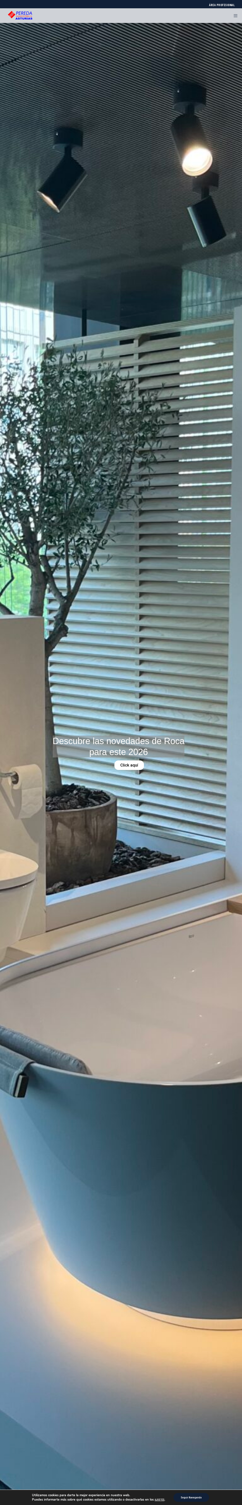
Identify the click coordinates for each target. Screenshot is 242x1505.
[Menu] (234, 15)
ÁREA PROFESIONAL (222, 5)
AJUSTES (159, 1499)
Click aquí (129, 765)
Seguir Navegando (191, 1497)
